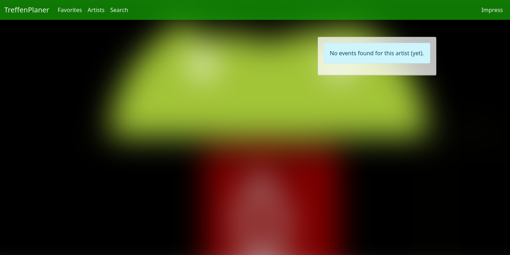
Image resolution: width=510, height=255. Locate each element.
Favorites (70, 10)
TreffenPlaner (26, 10)
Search (119, 10)
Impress (492, 10)
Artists (95, 10)
